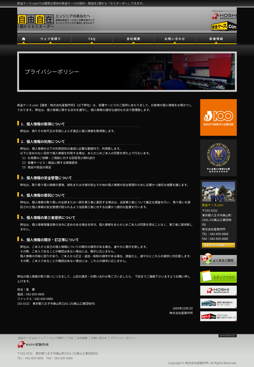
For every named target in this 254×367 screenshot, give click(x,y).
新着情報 (216, 38)
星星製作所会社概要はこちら (218, 245)
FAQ (92, 38)
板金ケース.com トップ (32, 338)
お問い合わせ (175, 38)
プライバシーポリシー (123, 338)
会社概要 (134, 38)
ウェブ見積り (50, 38)
